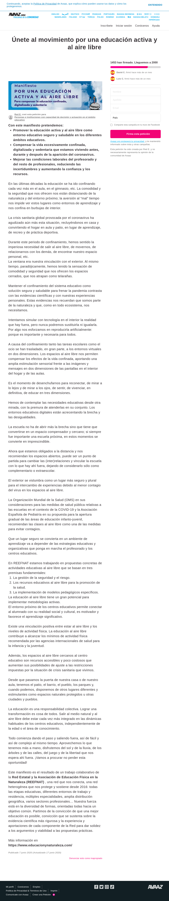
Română (110, 17)
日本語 (157, 14)
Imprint (54, 890)
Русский (86, 14)
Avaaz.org (155, 887)
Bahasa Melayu (140, 17)
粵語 (129, 17)
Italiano (73, 17)
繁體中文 (148, 14)
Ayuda (156, 25)
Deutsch (75, 14)
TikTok (112, 887)
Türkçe (91, 17)
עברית (82, 17)
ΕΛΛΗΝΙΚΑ (120, 17)
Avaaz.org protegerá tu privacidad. (127, 141)
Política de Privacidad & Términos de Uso (26, 890)
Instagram (107, 887)
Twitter (101, 887)
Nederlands (60, 17)
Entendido (155, 5)
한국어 (139, 14)
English (55, 14)
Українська (154, 20)
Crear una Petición (44, 894)
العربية (65, 14)
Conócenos (142, 25)
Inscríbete (107, 25)
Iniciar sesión (124, 25)
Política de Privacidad (45, 3)
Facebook (96, 887)
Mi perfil (10, 887)
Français (96, 14)
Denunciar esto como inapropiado (85, 858)
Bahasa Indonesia (125, 14)
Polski (100, 17)
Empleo (36, 887)
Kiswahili (155, 17)
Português (109, 14)
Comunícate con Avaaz (17, 894)
